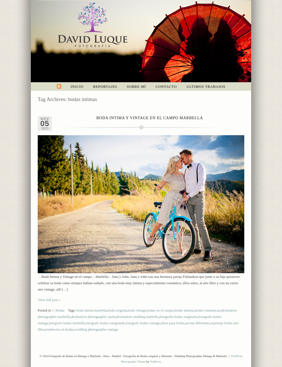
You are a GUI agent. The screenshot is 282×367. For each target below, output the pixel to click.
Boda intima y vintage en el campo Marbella (149, 118)
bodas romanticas (207, 310)
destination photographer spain (93, 317)
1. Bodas (58, 310)
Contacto (166, 86)
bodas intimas (184, 310)
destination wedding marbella (137, 317)
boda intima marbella (92, 310)
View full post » (49, 300)
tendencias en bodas (59, 329)
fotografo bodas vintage (143, 323)
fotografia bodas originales (178, 317)
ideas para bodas (173, 323)
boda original (117, 310)
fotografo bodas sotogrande (105, 323)
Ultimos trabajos (205, 86)
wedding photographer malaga (96, 329)
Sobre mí (136, 86)
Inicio (77, 86)
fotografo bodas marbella (67, 323)
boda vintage (137, 310)
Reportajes (105, 86)
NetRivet (155, 361)
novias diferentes (197, 323)
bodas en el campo (160, 310)
